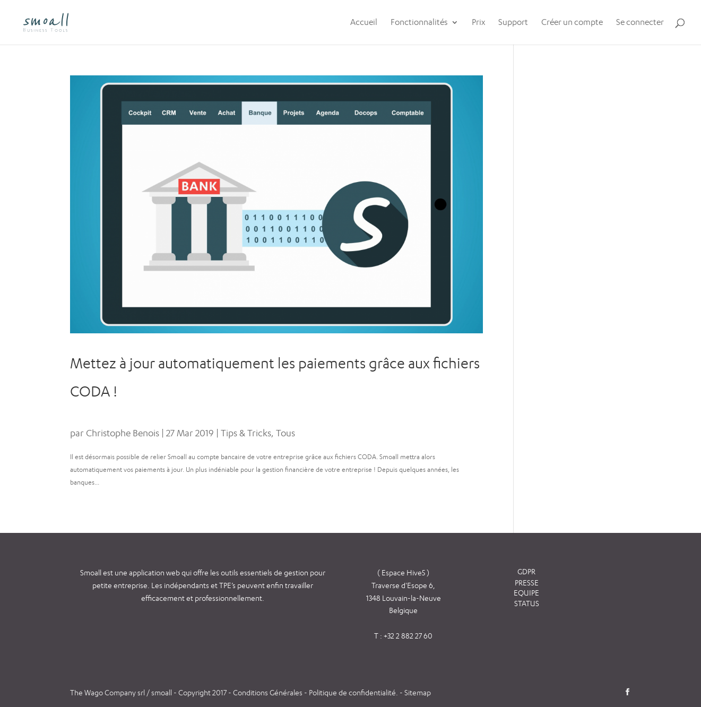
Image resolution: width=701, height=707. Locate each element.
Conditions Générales (268, 692)
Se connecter (640, 23)
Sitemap (417, 692)
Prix (478, 23)
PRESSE (527, 582)
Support (513, 23)
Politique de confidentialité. (353, 692)
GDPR (526, 571)
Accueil (363, 23)
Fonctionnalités (419, 23)
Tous (285, 432)
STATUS (526, 603)
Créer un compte (572, 23)
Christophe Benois (122, 432)
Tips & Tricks (246, 432)
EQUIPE (526, 592)
